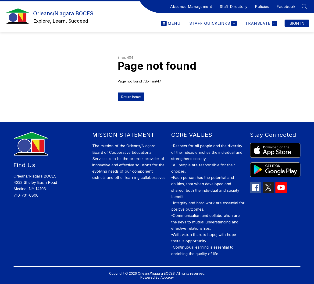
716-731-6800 (26, 195)
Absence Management (191, 6)
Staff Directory (234, 6)
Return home (131, 97)
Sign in (296, 23)
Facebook (286, 6)
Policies (262, 6)
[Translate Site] (260, 23)
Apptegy (167, 277)
